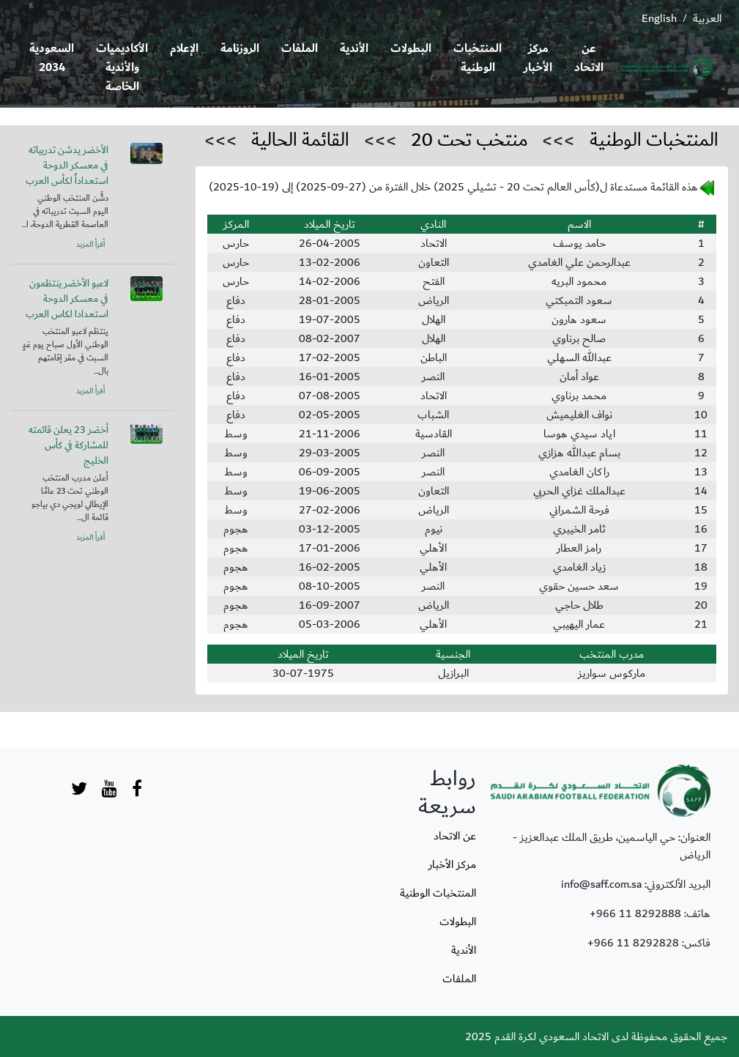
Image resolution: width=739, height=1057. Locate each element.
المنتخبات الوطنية (477, 58)
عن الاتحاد (589, 58)
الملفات (299, 48)
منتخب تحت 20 (469, 140)
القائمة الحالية (300, 140)
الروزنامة (239, 48)
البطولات (410, 48)
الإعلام (184, 48)
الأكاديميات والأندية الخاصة (122, 67)
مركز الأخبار (538, 58)
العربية (707, 18)
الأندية (354, 48)
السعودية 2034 (51, 58)
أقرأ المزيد (90, 244)
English (659, 18)
